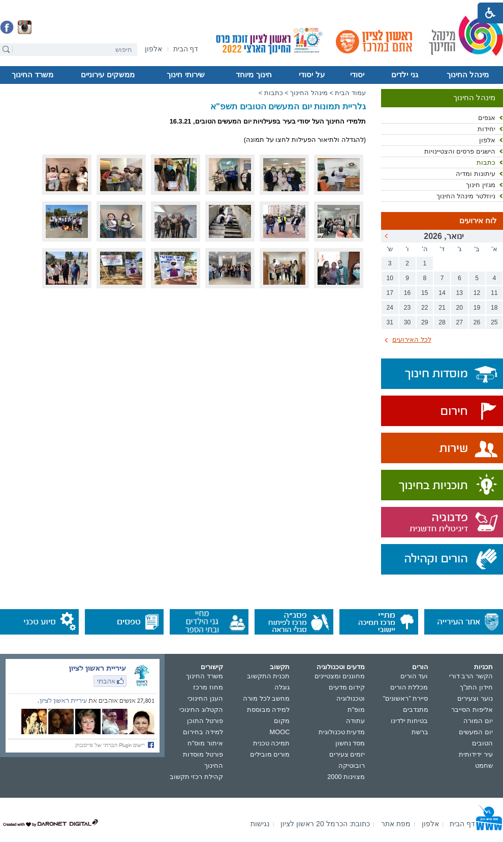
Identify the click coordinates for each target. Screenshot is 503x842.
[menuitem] (153, 49)
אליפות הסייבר (472, 709)
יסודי (357, 75)
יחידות (486, 129)
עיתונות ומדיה (475, 173)
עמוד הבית (350, 93)
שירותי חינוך (185, 75)
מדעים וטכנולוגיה (341, 667)
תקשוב (280, 667)
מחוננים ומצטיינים (340, 676)
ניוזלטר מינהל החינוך (465, 196)
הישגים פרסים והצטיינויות (459, 151)
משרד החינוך (32, 75)
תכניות (483, 667)
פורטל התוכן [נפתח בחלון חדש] (205, 721)
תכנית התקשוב (268, 676)
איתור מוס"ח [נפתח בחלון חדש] (205, 743)
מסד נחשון (350, 743)
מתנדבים (415, 709)
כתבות (486, 162)
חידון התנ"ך (476, 687)
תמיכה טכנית (271, 743)
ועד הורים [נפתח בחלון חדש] (414, 676)
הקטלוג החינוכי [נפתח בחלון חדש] (201, 709)
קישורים (212, 667)
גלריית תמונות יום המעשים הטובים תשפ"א (288, 106)
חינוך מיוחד (253, 75)
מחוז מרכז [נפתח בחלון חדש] (208, 687)
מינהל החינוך (468, 75)
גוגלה (282, 687)
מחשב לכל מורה (266, 698)
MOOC (280, 732)
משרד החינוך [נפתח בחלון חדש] (204, 676)
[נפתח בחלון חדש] (153, 49)
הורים (420, 667)
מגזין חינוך (480, 185)
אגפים (486, 118)
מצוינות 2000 (346, 776)
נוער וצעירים (475, 698)
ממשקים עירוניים (107, 75)
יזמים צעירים (347, 754)
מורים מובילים (270, 754)
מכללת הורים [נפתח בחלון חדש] (409, 687)
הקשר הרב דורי (471, 676)
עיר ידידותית (476, 754)
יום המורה (478, 721)
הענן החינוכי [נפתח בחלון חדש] (205, 698)
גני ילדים (404, 75)
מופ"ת (356, 709)
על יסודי (311, 75)
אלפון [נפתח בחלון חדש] (487, 140)
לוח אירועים (478, 221)
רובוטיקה (351, 765)
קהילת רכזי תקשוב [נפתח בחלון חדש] (196, 776)
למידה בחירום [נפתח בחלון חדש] (203, 732)
